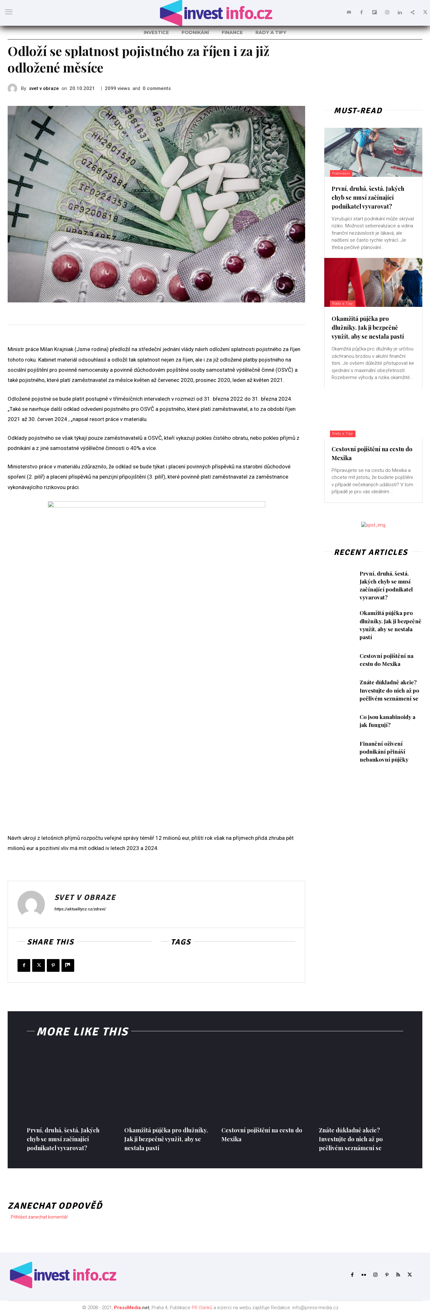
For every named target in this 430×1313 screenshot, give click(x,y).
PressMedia (127, 1307)
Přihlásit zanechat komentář (39, 1217)
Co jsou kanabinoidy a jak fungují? (388, 721)
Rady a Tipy (344, 303)
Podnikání (343, 173)
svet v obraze (44, 88)
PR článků (202, 1307)
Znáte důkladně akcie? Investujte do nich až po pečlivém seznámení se (391, 690)
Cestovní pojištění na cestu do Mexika (387, 659)
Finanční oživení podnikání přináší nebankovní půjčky (385, 751)
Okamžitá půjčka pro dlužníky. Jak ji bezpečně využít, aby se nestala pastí (372, 327)
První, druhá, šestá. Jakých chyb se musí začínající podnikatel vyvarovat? (372, 197)
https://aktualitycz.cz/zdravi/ (80, 909)
